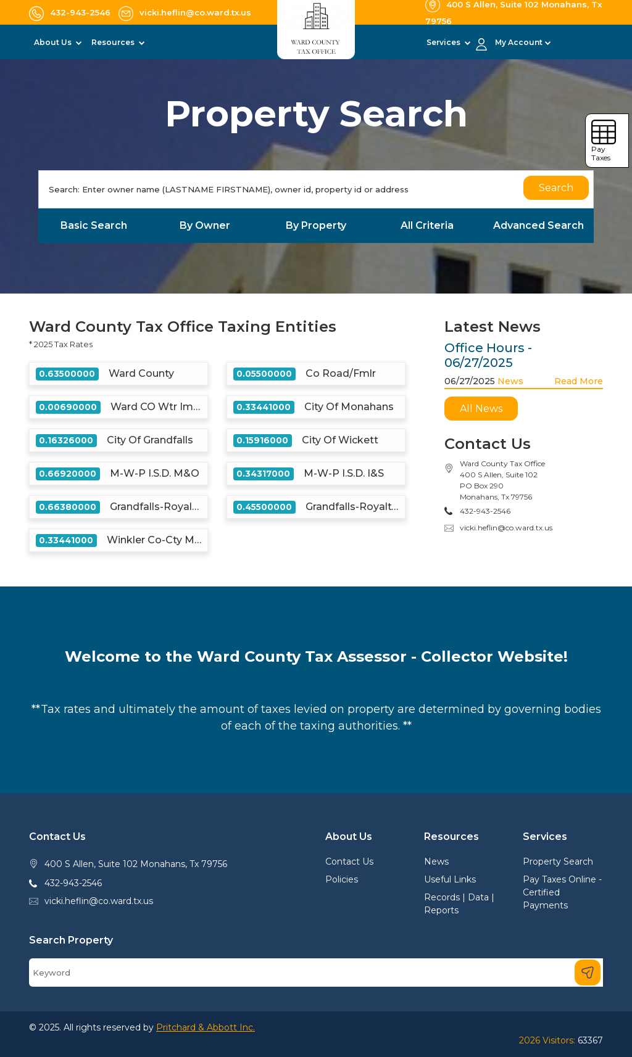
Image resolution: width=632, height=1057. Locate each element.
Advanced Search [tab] (538, 225)
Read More (578, 381)
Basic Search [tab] (93, 225)
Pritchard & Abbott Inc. (205, 1027)
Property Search (558, 861)
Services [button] (444, 42)
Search (556, 188)
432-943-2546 (73, 883)
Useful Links (450, 879)
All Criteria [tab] (427, 225)
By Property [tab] (316, 225)
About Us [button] (53, 42)
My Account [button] (519, 42)
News (510, 381)
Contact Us (349, 861)
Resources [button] (113, 42)
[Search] (316, 189)
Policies (341, 879)
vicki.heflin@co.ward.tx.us (506, 527)
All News (481, 408)
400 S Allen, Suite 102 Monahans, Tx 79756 (135, 864)
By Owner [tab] (205, 225)
